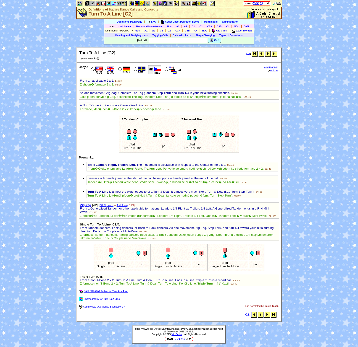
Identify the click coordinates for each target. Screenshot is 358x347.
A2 (185, 26)
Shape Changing (205, 35)
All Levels (126, 26)
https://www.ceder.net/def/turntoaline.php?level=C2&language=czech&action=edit (179, 328)
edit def (273, 70)
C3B (219, 26)
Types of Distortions (231, 35)
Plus (169, 26)
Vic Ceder (176, 334)
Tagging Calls (160, 35)
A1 (177, 26)
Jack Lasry (122, 205)
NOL (236, 26)
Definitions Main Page (129, 21)
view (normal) (271, 67)
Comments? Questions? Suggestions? (102, 306)
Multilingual (211, 21)
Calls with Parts (182, 35)
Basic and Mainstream (149, 26)
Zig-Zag (85, 205)
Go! (214, 40)
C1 (193, 26)
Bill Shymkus (106, 205)
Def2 (246, 26)
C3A (209, 26)
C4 (227, 26)
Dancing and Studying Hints (131, 35)
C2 (201, 26)
